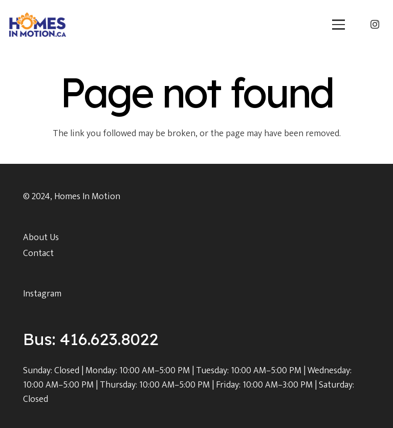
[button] (339, 24)
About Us (41, 237)
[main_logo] (37, 24)
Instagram (42, 294)
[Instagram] (374, 24)
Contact (38, 253)
